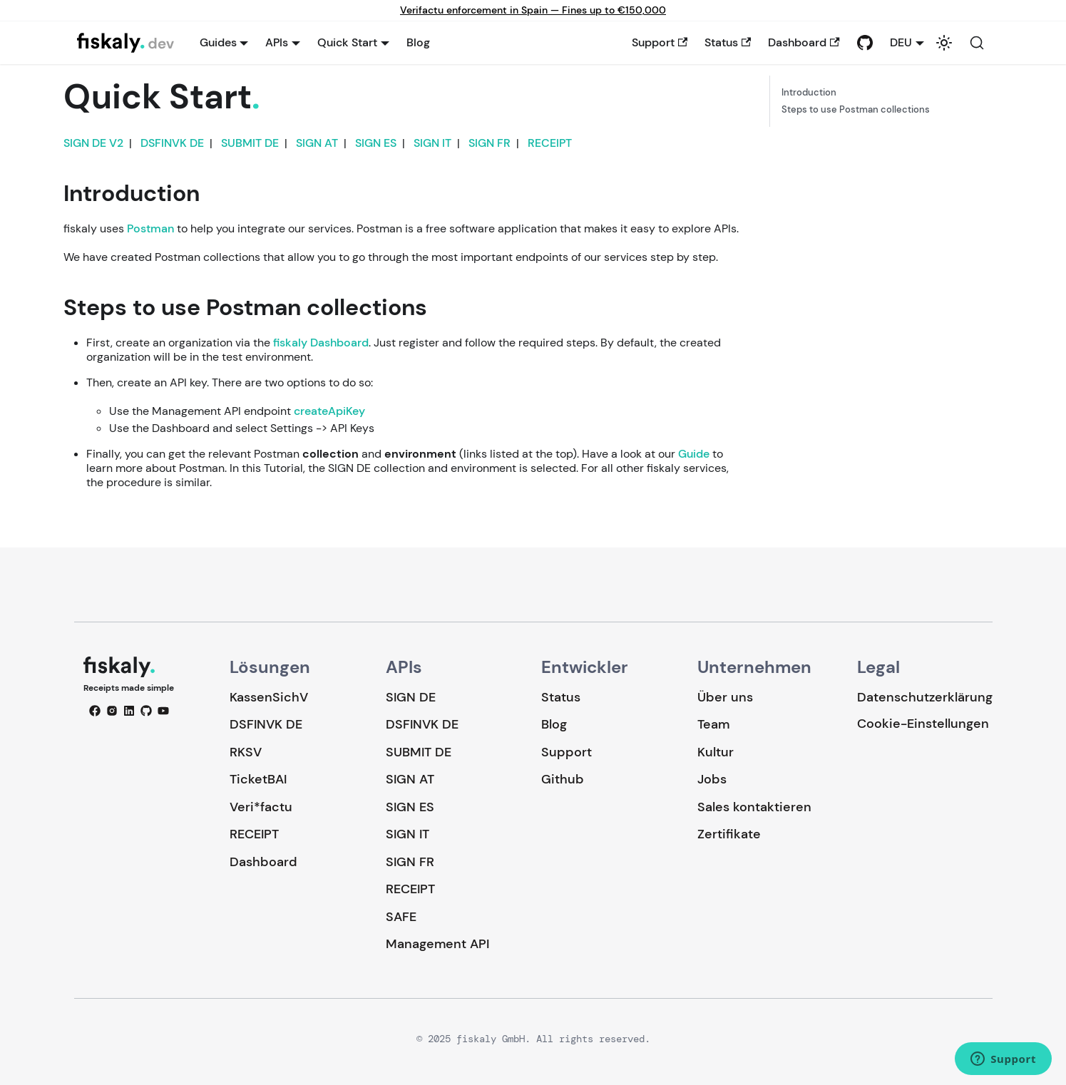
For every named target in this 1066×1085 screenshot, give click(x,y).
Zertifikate (729, 834)
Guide (693, 453)
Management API (437, 943)
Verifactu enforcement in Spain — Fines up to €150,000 (533, 10)
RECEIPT (550, 142)
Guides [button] (218, 42)
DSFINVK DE (172, 142)
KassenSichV (269, 697)
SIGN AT (317, 142)
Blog (418, 42)
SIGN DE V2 (93, 142)
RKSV (246, 752)
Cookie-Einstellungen (923, 723)
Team (713, 724)
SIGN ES (375, 142)
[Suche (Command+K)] (977, 43)
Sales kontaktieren (754, 807)
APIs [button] (276, 42)
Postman (150, 228)
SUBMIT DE (250, 142)
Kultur (715, 752)
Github (562, 779)
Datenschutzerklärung (925, 697)
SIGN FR (489, 142)
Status (727, 42)
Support (659, 42)
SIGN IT (432, 142)
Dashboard (803, 42)
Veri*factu (261, 807)
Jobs (712, 779)
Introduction (808, 92)
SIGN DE (411, 697)
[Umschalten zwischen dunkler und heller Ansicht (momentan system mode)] (944, 42)
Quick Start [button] (347, 42)
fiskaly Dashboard (321, 342)
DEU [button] (901, 42)
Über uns (725, 697)
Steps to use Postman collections (855, 109)
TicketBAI (258, 779)
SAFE (401, 916)
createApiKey (329, 410)
